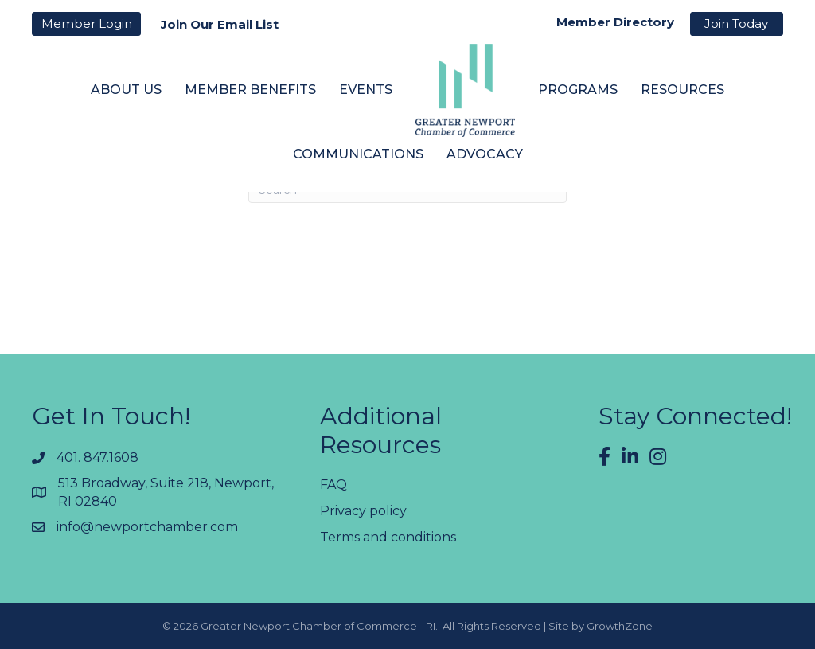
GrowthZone (620, 626)
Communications (358, 154)
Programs (578, 89)
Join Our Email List (220, 24)
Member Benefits (250, 89)
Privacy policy (363, 510)
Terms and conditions (388, 537)
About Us (126, 89)
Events (365, 89)
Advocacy (484, 154)
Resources (682, 89)
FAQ (333, 484)
